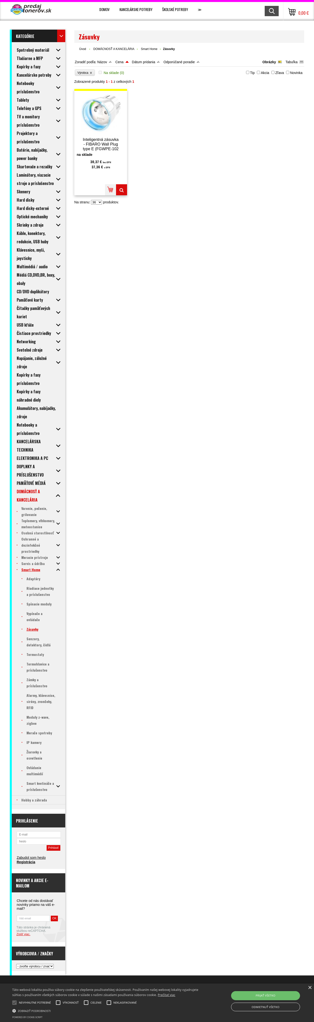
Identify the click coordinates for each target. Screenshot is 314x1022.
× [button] (310, 988)
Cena (119, 62)
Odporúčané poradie (179, 62)
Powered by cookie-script (27, 1017)
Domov (104, 9)
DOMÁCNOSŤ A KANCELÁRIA (113, 49)
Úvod (82, 49)
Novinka (296, 73)
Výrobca (85, 72)
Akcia (265, 73)
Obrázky (269, 62)
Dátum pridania (143, 62)
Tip (252, 73)
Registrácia (26, 862)
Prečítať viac (166, 995)
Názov (102, 62)
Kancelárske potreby (135, 9)
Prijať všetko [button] (265, 995)
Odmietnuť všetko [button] (265, 1007)
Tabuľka (292, 62)
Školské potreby (175, 9)
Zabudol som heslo (31, 858)
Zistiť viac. (23, 934)
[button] (106, 1010)
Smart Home (149, 49)
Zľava (279, 73)
